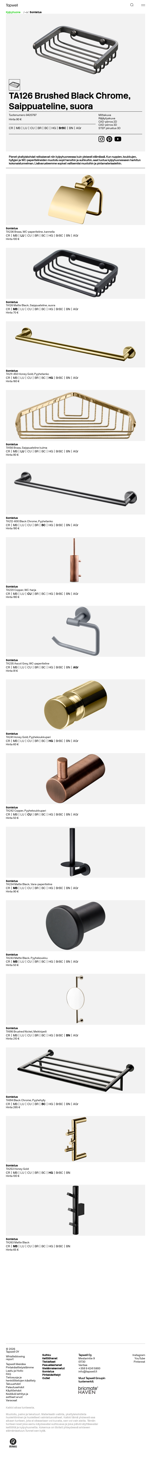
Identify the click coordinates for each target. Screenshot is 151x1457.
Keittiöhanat (49, 1358)
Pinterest (139, 1361)
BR (39, 128)
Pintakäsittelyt (51, 1375)
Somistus (36, 12)
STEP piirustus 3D (110, 128)
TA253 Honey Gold (17, 1169)
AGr (78, 128)
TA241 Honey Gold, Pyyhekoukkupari (28, 737)
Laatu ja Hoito (14, 1370)
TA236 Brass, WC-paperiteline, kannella (30, 231)
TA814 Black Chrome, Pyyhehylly (25, 1100)
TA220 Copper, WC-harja (21, 590)
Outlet (46, 1378)
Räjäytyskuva (107, 118)
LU (25, 128)
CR (11, 128)
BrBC (62, 128)
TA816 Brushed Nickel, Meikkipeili (26, 1031)
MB (18, 128)
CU (32, 128)
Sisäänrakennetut (53, 1368)
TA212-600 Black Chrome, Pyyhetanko (29, 521)
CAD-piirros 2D (108, 121)
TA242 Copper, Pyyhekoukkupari (26, 810)
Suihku (46, 1355)
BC (46, 128)
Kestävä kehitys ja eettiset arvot (17, 1395)
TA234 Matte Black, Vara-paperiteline (29, 884)
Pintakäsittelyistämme (20, 1367)
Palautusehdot (15, 1387)
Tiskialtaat (48, 1361)
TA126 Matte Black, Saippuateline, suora (30, 305)
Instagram (139, 1355)
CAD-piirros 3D (108, 125)
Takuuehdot (13, 1384)
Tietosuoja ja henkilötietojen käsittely (21, 1379)
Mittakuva (105, 115)
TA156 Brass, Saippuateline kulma (26, 447)
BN (71, 128)
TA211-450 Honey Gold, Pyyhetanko (27, 374)
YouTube (139, 1358)
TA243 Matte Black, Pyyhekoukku (27, 958)
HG (54, 128)
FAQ (8, 1374)
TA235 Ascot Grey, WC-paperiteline (27, 663)
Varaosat (11, 1400)
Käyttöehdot (13, 1390)
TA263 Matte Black (17, 1242)
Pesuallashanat (52, 1365)
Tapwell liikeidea (16, 1364)
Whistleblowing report (15, 1358)
